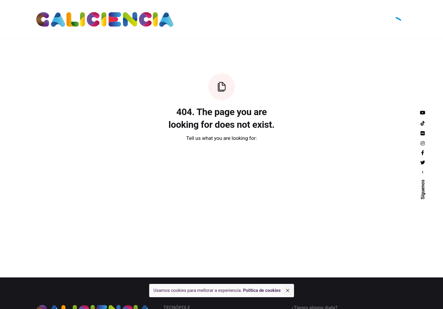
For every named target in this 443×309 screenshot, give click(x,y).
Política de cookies (261, 290)
